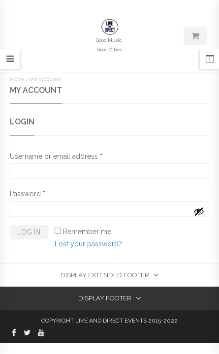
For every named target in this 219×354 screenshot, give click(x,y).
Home (17, 79)
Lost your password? (88, 244)
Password (27, 194)
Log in (28, 232)
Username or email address (56, 156)
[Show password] (198, 211)
